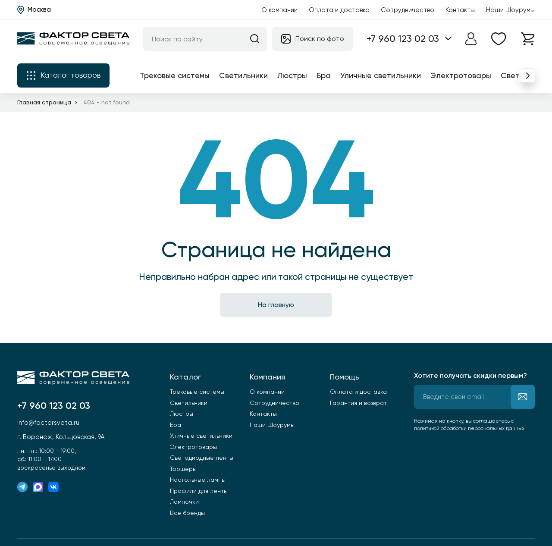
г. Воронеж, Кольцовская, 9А (60, 437)
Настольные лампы (198, 479)
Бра (324, 75)
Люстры (292, 75)
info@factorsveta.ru (48, 423)
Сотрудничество (407, 10)
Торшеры (183, 468)
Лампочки (184, 501)
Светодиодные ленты (201, 457)
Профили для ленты (199, 490)
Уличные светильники (380, 75)
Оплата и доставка (339, 10)
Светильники (243, 75)
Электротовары (460, 75)
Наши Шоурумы (510, 10)
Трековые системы (175, 75)
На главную (276, 305)
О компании (279, 10)
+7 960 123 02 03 (403, 38)
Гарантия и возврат (358, 402)
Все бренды (187, 512)
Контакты (460, 10)
